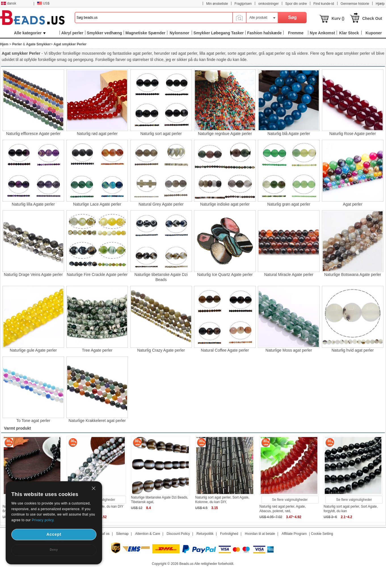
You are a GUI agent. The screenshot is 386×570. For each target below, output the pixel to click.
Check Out (372, 18)
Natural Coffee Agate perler (225, 350)
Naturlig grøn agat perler (288, 204)
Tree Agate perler (97, 350)
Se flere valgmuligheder (290, 500)
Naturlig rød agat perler (97, 133)
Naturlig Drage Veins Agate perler (33, 274)
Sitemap (122, 534)
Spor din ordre (296, 4)
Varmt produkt (17, 428)
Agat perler (352, 204)
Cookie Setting (322, 534)
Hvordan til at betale (260, 534)
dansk (8, 3)
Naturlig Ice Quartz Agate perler (225, 274)
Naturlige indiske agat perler (225, 204)
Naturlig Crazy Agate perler (161, 350)
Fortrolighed (229, 534)
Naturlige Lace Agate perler (97, 204)
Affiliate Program (294, 534)
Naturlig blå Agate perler (288, 133)
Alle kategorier (29, 33)
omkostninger (268, 4)
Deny (54, 549)
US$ (43, 3)
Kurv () (338, 18)
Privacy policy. (43, 520)
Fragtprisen (243, 4)
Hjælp (380, 4)
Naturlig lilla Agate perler (33, 204)
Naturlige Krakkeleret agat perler (97, 420)
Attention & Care (147, 534)
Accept (54, 534)
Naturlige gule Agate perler (33, 350)
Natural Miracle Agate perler (288, 274)
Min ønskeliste (217, 4)
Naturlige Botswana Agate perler (352, 274)
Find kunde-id (323, 4)
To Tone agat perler (33, 420)
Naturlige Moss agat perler (288, 350)
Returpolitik (205, 534)
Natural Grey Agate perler (160, 204)
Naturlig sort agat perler (161, 133)
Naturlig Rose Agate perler (352, 133)
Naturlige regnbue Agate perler (225, 133)
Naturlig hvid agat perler (353, 350)
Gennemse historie (355, 4)
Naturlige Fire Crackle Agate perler (97, 274)
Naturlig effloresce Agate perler (33, 133)
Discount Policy (178, 534)
